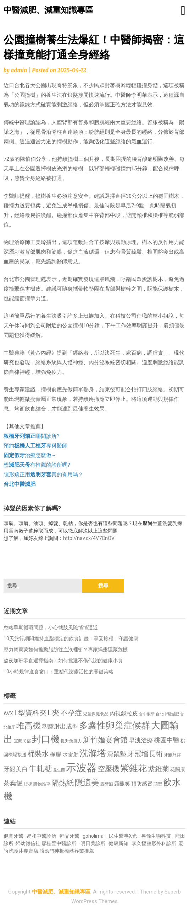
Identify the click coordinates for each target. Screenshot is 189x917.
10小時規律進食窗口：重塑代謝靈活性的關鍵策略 (58, 671)
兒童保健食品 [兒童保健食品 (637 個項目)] (96, 713)
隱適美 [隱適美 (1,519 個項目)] (87, 783)
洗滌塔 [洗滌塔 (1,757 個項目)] (92, 753)
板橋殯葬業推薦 (76, 851)
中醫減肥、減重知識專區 (48, 10)
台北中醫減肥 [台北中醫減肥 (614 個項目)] (167, 714)
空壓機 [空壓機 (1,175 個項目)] (108, 769)
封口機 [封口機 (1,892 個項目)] (46, 739)
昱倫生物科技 (156, 836)
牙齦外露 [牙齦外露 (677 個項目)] (172, 754)
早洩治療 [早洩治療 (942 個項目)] (141, 740)
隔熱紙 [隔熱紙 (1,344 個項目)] (62, 782)
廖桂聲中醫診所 (58, 843)
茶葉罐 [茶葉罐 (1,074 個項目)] (13, 783)
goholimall (94, 836)
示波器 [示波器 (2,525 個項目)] (81, 768)
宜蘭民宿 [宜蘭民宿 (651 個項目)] (22, 740)
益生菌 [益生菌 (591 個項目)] (59, 770)
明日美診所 (92, 843)
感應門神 (49, 851)
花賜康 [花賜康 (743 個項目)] (177, 769)
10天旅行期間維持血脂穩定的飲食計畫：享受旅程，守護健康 (71, 638)
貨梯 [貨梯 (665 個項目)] (28, 783)
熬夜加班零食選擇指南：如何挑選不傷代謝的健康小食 (63, 660)
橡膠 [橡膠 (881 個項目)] (55, 754)
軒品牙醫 (69, 836)
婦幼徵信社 (28, 843)
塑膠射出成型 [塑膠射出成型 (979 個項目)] (60, 726)
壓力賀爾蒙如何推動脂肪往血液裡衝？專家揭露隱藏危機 (66, 649)
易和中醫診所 (41, 836)
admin (19, 70)
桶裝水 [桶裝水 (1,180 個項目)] (38, 754)
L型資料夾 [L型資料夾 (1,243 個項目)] (30, 713)
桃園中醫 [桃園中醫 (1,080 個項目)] (166, 740)
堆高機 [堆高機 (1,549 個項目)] (28, 726)
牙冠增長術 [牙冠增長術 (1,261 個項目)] (145, 753)
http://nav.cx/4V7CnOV (89, 538)
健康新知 (118, 843)
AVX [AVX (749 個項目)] (8, 713)
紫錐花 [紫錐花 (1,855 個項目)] (133, 768)
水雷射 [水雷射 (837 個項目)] (70, 754)
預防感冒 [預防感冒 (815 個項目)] (141, 783)
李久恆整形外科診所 (154, 843)
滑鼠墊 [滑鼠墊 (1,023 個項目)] (116, 754)
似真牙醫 (13, 836)
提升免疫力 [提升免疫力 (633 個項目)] (71, 740)
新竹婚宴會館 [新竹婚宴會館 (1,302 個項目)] (105, 740)
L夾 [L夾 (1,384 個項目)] (54, 712)
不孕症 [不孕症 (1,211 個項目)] (71, 713)
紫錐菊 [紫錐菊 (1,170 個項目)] (158, 769)
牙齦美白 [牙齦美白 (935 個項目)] (16, 769)
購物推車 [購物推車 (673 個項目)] (41, 783)
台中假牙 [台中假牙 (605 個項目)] (147, 714)
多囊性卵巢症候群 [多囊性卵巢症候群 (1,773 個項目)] (114, 725)
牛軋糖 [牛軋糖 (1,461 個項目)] (40, 768)
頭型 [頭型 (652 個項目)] (158, 783)
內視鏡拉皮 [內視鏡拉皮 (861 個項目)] (124, 713)
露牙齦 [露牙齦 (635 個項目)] (106, 783)
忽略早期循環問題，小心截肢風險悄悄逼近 (51, 627)
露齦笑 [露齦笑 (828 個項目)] (122, 783)
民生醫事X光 (123, 836)
